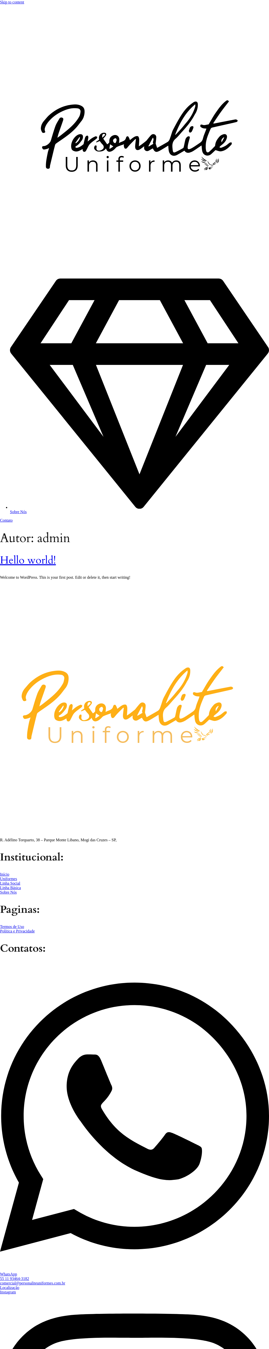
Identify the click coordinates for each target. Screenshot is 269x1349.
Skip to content (12, 2)
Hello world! (28, 560)
